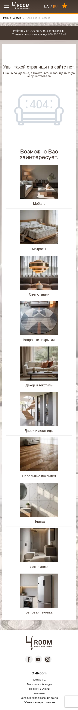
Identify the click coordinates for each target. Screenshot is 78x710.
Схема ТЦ (39, 679)
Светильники (39, 294)
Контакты (39, 693)
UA (46, 7)
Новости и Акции (39, 688)
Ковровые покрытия (39, 340)
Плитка (39, 521)
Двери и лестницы (39, 431)
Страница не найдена (38, 18)
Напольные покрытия (39, 476)
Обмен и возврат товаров (39, 702)
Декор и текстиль (39, 385)
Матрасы (39, 249)
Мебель (39, 204)
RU (55, 7)
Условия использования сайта (39, 697)
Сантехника (39, 567)
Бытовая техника (39, 612)
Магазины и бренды (39, 684)
